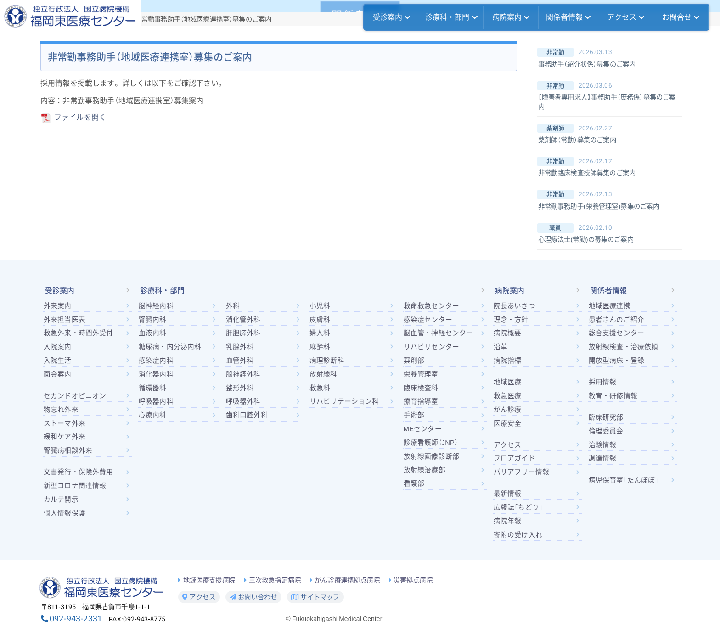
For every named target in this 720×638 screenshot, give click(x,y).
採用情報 (603, 382)
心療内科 (153, 415)
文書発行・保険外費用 (78, 472)
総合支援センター (616, 333)
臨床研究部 (606, 417)
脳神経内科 (156, 306)
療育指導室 (421, 401)
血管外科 (240, 360)
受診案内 (392, 17)
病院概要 (508, 333)
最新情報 (508, 493)
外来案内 (58, 306)
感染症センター (428, 320)
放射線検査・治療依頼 (623, 347)
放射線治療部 (424, 470)
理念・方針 (511, 320)
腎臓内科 (153, 320)
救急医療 (508, 396)
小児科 (319, 306)
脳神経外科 (243, 374)
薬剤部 (414, 360)
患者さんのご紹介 (616, 320)
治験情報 (603, 445)
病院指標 (508, 360)
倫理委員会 (606, 431)
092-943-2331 (76, 618)
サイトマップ (315, 597)
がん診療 (508, 409)
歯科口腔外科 (247, 415)
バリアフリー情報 (521, 472)
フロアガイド (514, 458)
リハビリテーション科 (344, 401)
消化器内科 (156, 374)
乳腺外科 (240, 347)
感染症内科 (156, 360)
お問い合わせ (253, 597)
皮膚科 (319, 320)
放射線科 (323, 374)
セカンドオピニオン (75, 396)
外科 (233, 306)
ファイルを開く (80, 117)
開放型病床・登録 (616, 360)
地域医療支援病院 (209, 580)
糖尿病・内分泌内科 (170, 347)
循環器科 (153, 388)
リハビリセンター (431, 347)
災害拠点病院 (413, 580)
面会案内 (58, 374)
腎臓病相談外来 (68, 450)
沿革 (500, 347)
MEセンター (423, 429)
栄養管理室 (421, 374)
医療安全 (508, 423)
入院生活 (58, 360)
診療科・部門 (451, 17)
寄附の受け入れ (518, 535)
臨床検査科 (421, 388)
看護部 (414, 483)
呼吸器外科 (243, 401)
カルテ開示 (61, 499)
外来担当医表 (64, 320)
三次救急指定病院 (275, 580)
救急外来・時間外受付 (78, 333)
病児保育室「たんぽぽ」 (624, 480)
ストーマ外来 (64, 423)
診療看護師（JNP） (431, 442)
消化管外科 (243, 320)
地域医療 (508, 382)
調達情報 (603, 458)
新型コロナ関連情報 (75, 486)
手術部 (414, 415)
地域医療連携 (609, 306)
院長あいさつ (514, 306)
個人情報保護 (64, 513)
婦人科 (319, 333)
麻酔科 (319, 347)
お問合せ (681, 17)
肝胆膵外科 (243, 333)
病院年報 (508, 521)
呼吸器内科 (156, 401)
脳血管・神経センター (438, 333)
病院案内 (511, 17)
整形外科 (240, 388)
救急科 (319, 388)
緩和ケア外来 (64, 437)
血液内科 (153, 333)
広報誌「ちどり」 (518, 507)
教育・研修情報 (613, 396)
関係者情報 (568, 17)
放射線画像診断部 (431, 456)
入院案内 (58, 347)
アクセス (626, 17)
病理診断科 (326, 360)
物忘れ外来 (61, 409)
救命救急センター (431, 306)
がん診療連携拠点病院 (347, 580)
